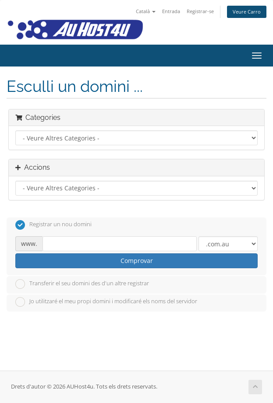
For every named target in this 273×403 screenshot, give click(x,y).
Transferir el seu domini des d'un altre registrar (82, 284)
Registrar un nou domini (53, 225)
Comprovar (137, 260)
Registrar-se (200, 11)
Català (146, 11)
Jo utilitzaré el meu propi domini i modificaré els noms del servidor (106, 302)
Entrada (171, 11)
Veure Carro (247, 11)
